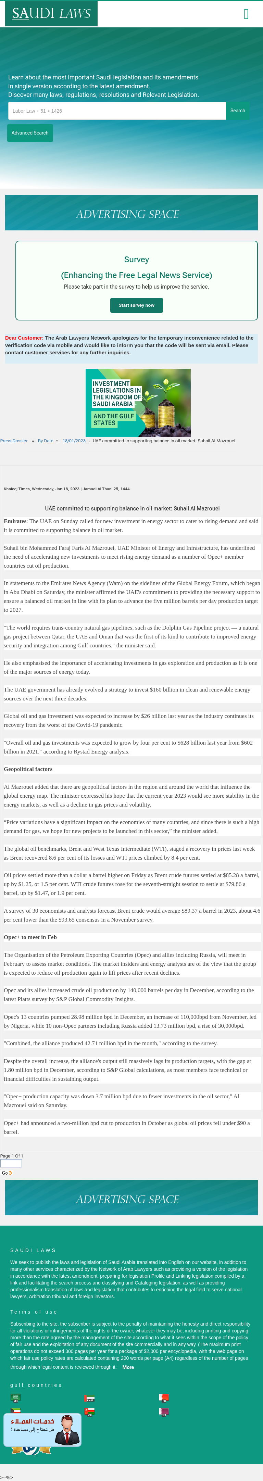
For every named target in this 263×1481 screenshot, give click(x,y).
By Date (45, 440)
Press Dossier (14, 440)
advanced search (30, 133)
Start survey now (136, 305)
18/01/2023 (74, 440)
